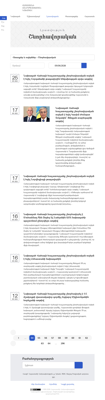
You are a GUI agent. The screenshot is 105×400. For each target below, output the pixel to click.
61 (80, 337)
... (51, 65)
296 (63, 343)
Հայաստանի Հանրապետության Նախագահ (31, 8)
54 (32, 337)
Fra (2, 30)
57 (52, 337)
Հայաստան (89, 16)
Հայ (3, 18)
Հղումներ (53, 384)
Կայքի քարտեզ (67, 384)
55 (39, 337)
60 (73, 337)
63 (42, 343)
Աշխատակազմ (33, 16)
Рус (2, 22)
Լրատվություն (52, 16)
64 (49, 343)
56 (45, 337)
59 (66, 337)
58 (59, 337)
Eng (2, 26)
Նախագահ (15, 16)
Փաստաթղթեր (71, 16)
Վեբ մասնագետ (38, 384)
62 (86, 337)
